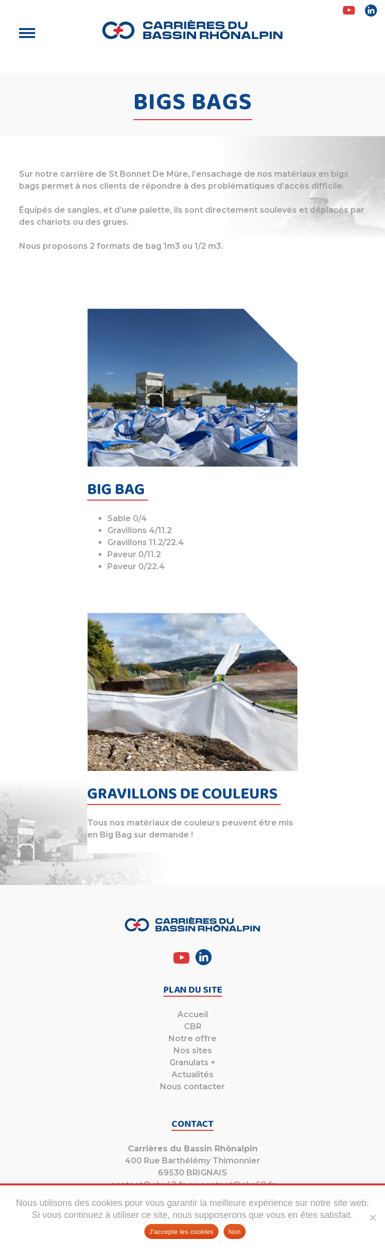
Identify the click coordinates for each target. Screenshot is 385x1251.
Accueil (192, 1014)
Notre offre (192, 1038)
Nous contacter (192, 1086)
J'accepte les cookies (181, 1231)
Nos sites (192, 1050)
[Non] (372, 1217)
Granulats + (192, 1062)
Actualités (192, 1074)
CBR (193, 1026)
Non (235, 1231)
